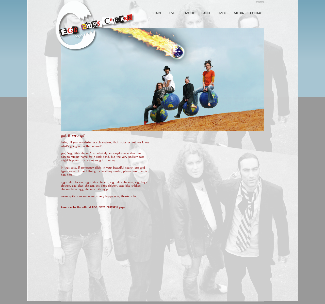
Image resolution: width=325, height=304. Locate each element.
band (205, 13)
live (172, 13)
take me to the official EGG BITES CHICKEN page (93, 207)
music (190, 13)
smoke (223, 13)
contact (257, 13)
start (157, 13)
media (239, 13)
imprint (260, 1)
